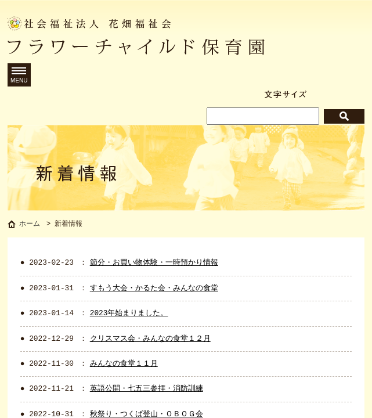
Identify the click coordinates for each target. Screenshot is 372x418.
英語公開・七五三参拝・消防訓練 (146, 390)
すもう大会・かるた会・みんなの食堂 (154, 290)
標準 (323, 94)
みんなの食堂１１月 (124, 366)
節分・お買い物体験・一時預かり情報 (154, 265)
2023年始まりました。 (129, 315)
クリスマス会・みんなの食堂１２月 (150, 341)
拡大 (352, 94)
